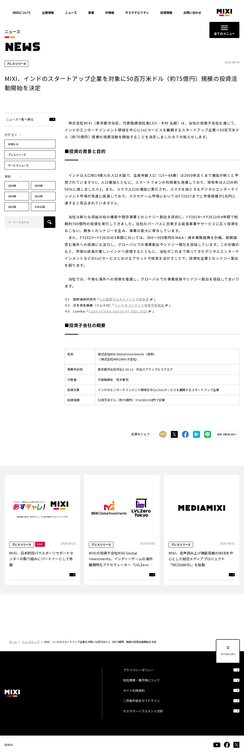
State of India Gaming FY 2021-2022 (118, 320)
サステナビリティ (137, 12)
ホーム (13, 650)
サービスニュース (18, 173)
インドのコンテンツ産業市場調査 (139, 314)
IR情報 (109, 12)
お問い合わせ (192, 12)
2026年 (12, 194)
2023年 (39, 204)
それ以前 (40, 215)
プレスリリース (17, 163)
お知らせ (13, 152)
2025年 (39, 194)
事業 (91, 12)
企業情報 (48, 12)
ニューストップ (30, 650)
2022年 (12, 215)
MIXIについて (22, 12)
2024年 (12, 204)
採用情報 (166, 12)
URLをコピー (230, 443)
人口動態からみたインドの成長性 (124, 308)
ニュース (71, 12)
